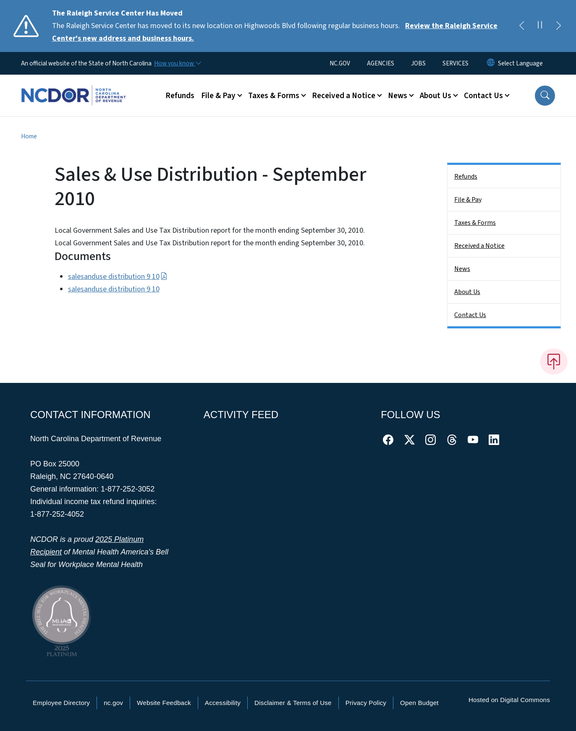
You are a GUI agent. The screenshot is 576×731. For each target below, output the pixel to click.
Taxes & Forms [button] (273, 95)
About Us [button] (435, 95)
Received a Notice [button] (343, 95)
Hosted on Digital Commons (509, 699)
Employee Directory (61, 702)
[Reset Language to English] (491, 63)
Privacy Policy (366, 702)
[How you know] (177, 63)
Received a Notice (479, 245)
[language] (520, 63)
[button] (545, 96)
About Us (467, 292)
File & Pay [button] (218, 95)
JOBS (418, 63)
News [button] (397, 95)
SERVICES (455, 63)
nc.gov (113, 702)
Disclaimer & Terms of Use (293, 702)
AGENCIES (380, 63)
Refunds (179, 95)
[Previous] (521, 26)
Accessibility (223, 702)
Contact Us (470, 315)
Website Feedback (164, 702)
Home (29, 136)
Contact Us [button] (483, 95)
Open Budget (419, 702)
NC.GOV (340, 63)
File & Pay (468, 199)
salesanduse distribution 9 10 (118, 276)
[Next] (558, 26)
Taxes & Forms (475, 222)
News (462, 268)
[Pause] (540, 26)
